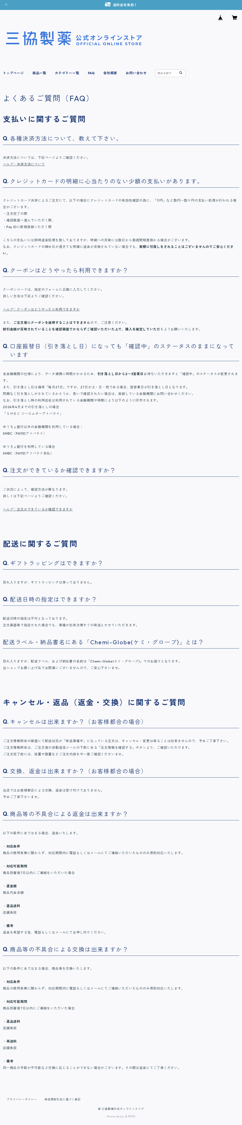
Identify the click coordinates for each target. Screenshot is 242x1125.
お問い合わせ (136, 73)
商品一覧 (39, 73)
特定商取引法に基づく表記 (62, 1099)
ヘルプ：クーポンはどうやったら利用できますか (41, 309)
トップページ (13, 73)
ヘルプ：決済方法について (24, 164)
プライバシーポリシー (22, 1099)
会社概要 (110, 73)
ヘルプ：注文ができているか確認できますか (38, 509)
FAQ (91, 73)
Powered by (121, 1116)
